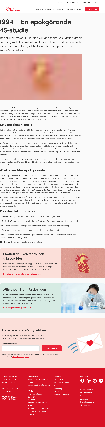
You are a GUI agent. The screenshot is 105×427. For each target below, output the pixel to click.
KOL (56, 385)
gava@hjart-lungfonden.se (39, 385)
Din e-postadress (9, 343)
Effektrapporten (87, 392)
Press (82, 395)
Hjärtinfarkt (59, 379)
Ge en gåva (92, 9)
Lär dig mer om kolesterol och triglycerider (22, 273)
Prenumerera (52, 348)
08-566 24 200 (41, 402)
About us (84, 398)
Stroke (56, 391)
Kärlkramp (58, 388)
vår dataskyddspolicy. (20, 356)
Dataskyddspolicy (87, 402)
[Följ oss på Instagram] (89, 380)
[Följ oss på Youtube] (95, 380)
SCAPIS (61, 2)
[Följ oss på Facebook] (82, 380)
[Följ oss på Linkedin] (101, 380)
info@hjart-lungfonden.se (38, 408)
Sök (96, 2)
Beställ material (72, 2)
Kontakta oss (86, 2)
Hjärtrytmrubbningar (63, 382)
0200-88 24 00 (42, 379)
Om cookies (85, 405)
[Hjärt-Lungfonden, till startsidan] (13, 9)
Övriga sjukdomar (61, 394)
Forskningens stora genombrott (17, 307)
